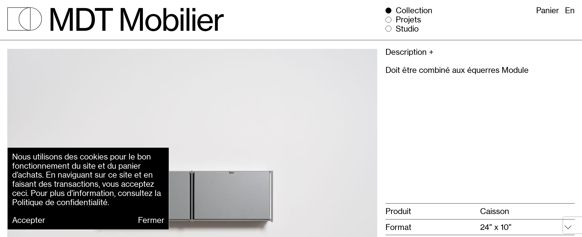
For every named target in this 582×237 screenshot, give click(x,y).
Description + (409, 52)
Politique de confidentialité (60, 202)
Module (515, 70)
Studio (407, 28)
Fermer (151, 220)
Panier (547, 10)
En (570, 10)
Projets (408, 19)
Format (398, 227)
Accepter (28, 220)
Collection (414, 10)
